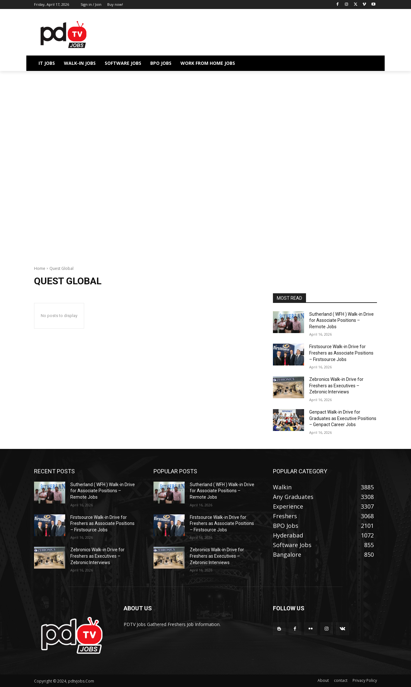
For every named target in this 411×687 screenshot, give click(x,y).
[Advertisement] (205, 118)
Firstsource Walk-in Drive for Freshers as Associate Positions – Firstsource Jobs (341, 353)
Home (39, 268)
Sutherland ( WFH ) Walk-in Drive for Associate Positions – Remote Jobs (341, 320)
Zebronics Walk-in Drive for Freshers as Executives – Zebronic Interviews (336, 385)
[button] (369, 63)
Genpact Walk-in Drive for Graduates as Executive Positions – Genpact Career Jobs (342, 418)
